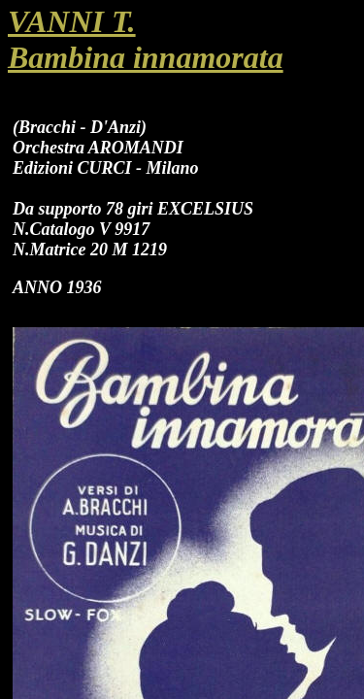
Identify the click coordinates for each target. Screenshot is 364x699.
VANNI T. (72, 21)
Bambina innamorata (145, 57)
